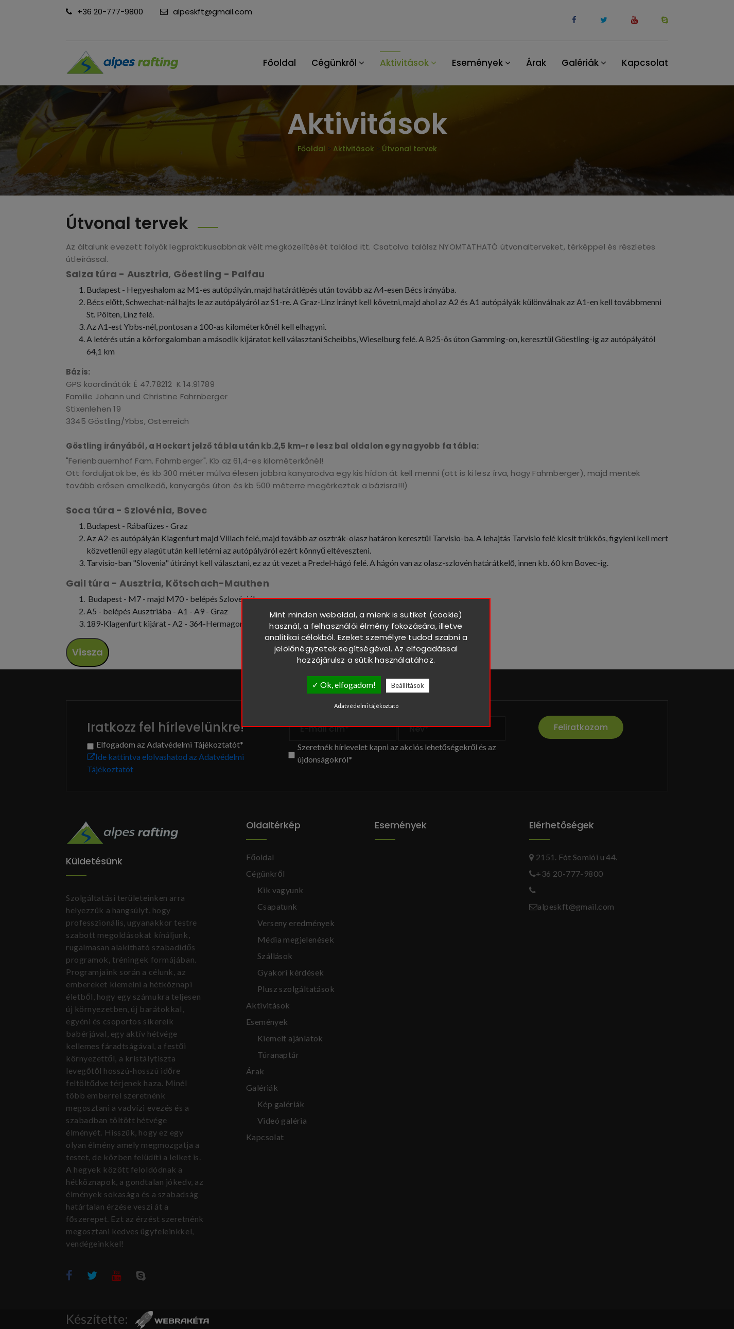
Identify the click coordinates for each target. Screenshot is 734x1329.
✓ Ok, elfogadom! (344, 684)
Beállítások (407, 685)
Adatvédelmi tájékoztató (366, 705)
